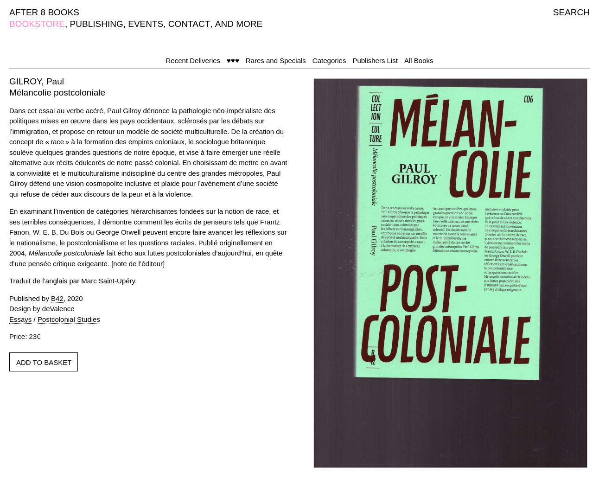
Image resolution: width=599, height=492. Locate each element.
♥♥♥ (233, 60)
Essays (20, 319)
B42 (57, 298)
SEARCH (571, 12)
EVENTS (145, 24)
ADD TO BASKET (43, 362)
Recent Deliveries (193, 60)
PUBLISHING (96, 24)
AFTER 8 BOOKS (44, 12)
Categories (329, 60)
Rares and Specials (276, 60)
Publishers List (375, 60)
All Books (418, 60)
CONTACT (189, 24)
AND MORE (238, 24)
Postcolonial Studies (69, 319)
